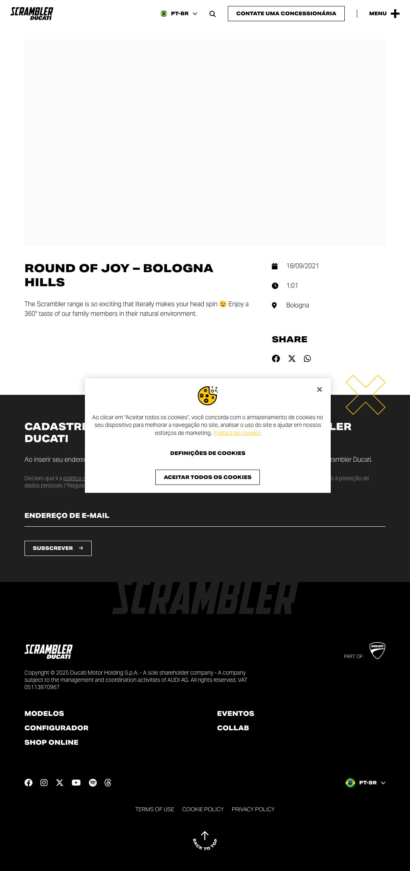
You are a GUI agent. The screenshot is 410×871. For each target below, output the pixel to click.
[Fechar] (319, 389)
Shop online (51, 743)
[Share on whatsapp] (307, 359)
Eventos (235, 714)
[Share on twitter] (292, 359)
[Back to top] (205, 840)
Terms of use (154, 809)
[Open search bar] (212, 13)
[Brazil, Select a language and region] (179, 13)
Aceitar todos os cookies (207, 477)
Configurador (56, 728)
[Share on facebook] (276, 359)
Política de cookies (237, 432)
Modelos (44, 714)
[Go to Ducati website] (377, 650)
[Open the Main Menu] (384, 13)
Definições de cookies (207, 453)
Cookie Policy (203, 809)
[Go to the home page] (31, 13)
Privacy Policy (253, 809)
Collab (233, 728)
